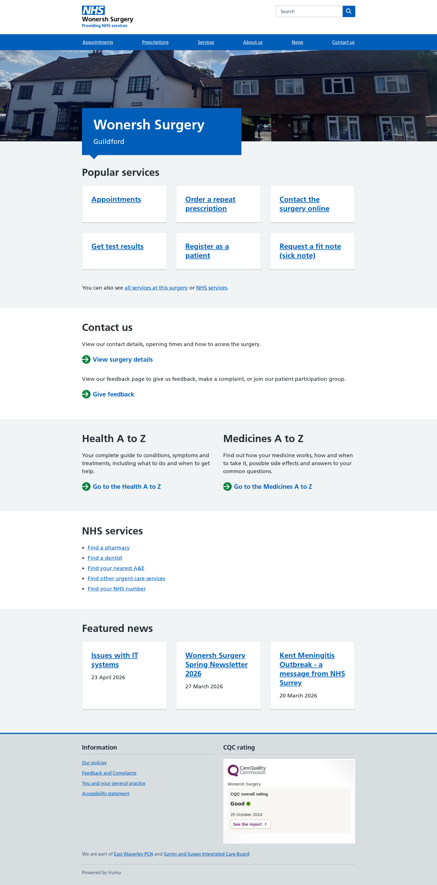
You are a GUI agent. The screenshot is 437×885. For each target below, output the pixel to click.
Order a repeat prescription (210, 204)
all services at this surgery (156, 287)
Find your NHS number (117, 588)
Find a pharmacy (109, 547)
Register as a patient (207, 251)
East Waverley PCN (133, 854)
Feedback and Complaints (109, 773)
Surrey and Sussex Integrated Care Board (206, 854)
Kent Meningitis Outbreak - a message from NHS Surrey (312, 669)
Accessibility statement (105, 793)
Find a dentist (105, 558)
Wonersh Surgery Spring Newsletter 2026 (216, 664)
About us (252, 42)
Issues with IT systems (114, 660)
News (297, 42)
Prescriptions (155, 42)
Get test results (117, 246)
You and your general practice (113, 783)
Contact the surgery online (304, 204)
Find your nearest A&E (116, 568)
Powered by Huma (101, 872)
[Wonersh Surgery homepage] (108, 17)
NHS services (211, 287)
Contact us (343, 42)
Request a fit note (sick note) (310, 251)
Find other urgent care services (126, 578)
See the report (247, 824)
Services (206, 42)
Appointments (98, 42)
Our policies (94, 763)
